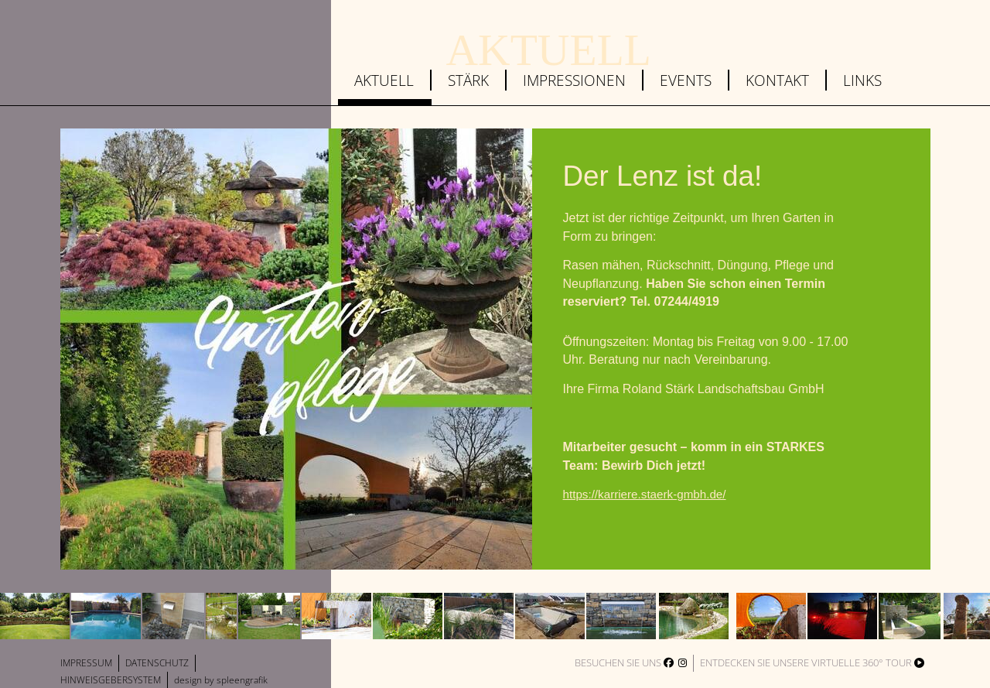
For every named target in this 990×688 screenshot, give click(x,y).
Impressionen (574, 80)
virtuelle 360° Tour (867, 662)
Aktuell (384, 80)
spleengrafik (242, 680)
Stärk (468, 80)
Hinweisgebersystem (110, 680)
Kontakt (777, 80)
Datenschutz (157, 663)
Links (862, 80)
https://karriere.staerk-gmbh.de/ (644, 494)
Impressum (86, 663)
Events (686, 80)
